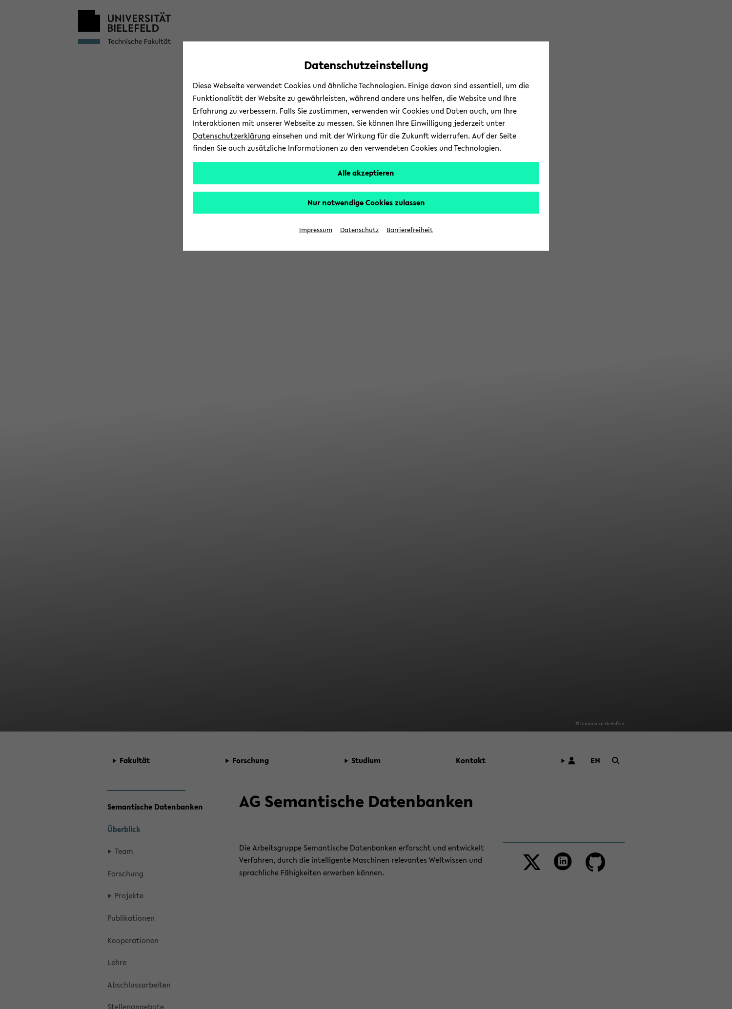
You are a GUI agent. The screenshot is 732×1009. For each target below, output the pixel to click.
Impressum (315, 230)
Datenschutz (359, 230)
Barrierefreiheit (409, 230)
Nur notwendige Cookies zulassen (366, 202)
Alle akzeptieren (366, 172)
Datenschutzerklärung (231, 135)
